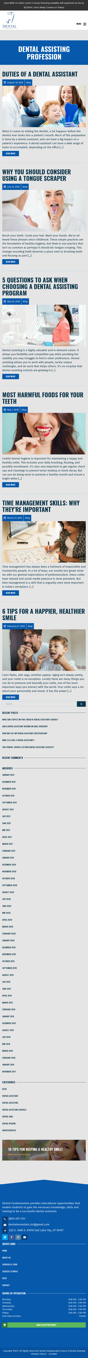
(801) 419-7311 (17, 1218)
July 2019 (6, 981)
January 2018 (8, 1064)
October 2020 (8, 878)
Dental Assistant (10, 1095)
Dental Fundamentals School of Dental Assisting (62, 1351)
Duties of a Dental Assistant (40, 73)
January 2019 (8, 1016)
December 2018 (9, 1023)
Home (4, 1250)
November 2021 (9, 788)
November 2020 (9, 871)
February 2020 (9, 933)
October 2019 (8, 961)
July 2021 (6, 816)
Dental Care (7, 1116)
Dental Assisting (10, 1102)
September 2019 (9, 968)
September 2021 (9, 802)
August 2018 (8, 1030)
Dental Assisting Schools (14, 1109)
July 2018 (6, 1036)
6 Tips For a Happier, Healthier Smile (43, 614)
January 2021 (8, 857)
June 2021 (6, 823)
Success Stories (10, 1271)
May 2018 (6, 1043)
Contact (6, 1285)
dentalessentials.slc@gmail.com (29, 1224)
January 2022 (8, 774)
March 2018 (7, 1050)
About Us (6, 1257)
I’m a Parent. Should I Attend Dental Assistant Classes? (28, 747)
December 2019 (9, 947)
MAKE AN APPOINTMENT (29, 1325)
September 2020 (9, 885)
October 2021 (8, 795)
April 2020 (7, 919)
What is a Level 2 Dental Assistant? (18, 740)
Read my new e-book (19, 1154)
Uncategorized (9, 1130)
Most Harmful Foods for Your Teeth (42, 398)
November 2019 (9, 954)
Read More (10, 153)
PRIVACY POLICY (39, 1354)
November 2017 (9, 1071)
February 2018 (8, 1057)
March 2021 (7, 843)
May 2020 (6, 912)
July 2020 (6, 899)
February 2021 (8, 850)
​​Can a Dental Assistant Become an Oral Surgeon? (25, 726)
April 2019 (7, 995)
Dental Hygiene (9, 1123)
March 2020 (7, 926)
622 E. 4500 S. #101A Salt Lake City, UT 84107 (36, 1230)
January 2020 (8, 940)
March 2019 (7, 1002)
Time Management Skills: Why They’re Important (41, 506)
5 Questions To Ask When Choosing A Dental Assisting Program (40, 286)
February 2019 (8, 1009)
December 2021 (9, 781)
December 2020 (9, 864)
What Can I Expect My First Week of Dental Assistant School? (30, 719)
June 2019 (6, 988)
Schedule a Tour (9, 1264)
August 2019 (8, 974)
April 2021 (7, 837)
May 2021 (6, 830)
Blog (4, 1088)
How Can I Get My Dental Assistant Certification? (24, 733)
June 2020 (6, 905)
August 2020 (8, 892)
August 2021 (8, 809)
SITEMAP (53, 1354)
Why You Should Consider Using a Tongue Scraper (36, 175)
